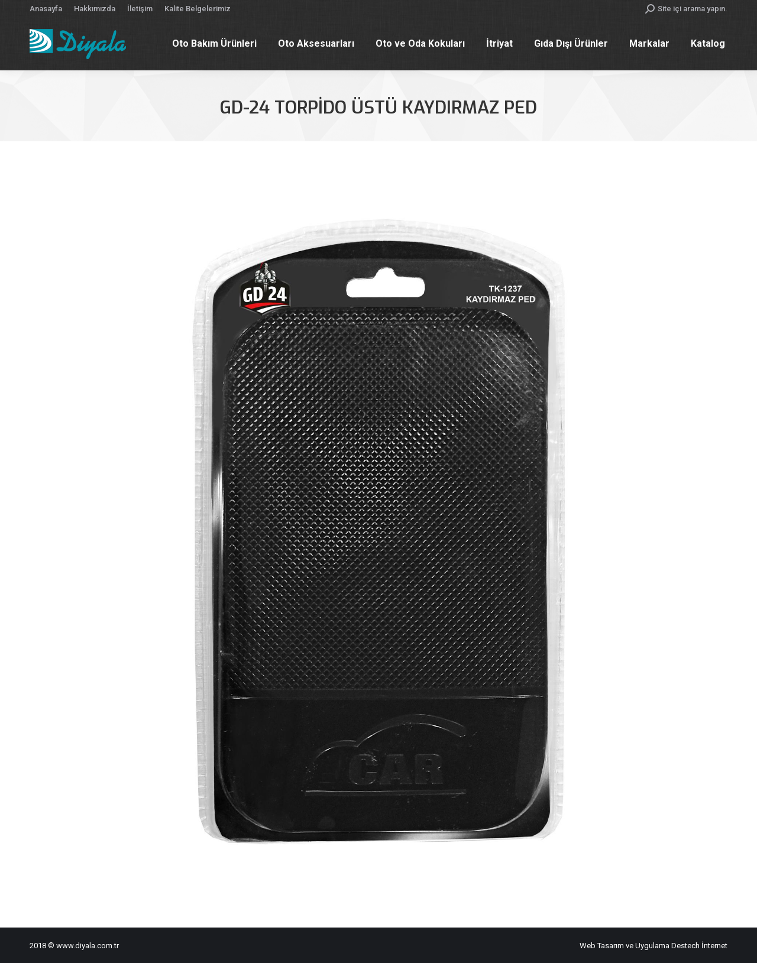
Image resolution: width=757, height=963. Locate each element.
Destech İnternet (699, 945)
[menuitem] (46, 8)
